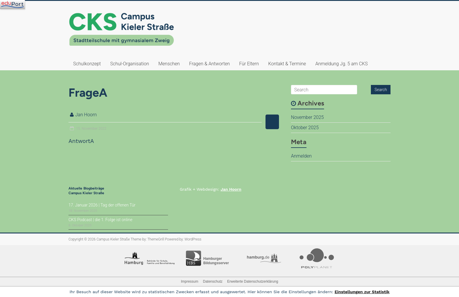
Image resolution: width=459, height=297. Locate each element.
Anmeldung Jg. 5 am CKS (341, 63)
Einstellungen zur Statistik (362, 291)
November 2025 (307, 117)
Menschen (169, 63)
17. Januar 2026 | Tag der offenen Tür (102, 205)
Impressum (189, 281)
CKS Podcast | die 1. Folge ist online (100, 219)
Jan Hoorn (86, 114)
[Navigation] (12, 4)
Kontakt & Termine (287, 63)
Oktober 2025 (305, 127)
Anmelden (301, 156)
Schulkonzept (87, 63)
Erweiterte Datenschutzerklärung (252, 281)
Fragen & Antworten (209, 63)
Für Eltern (249, 63)
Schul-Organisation (129, 63)
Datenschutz (212, 281)
